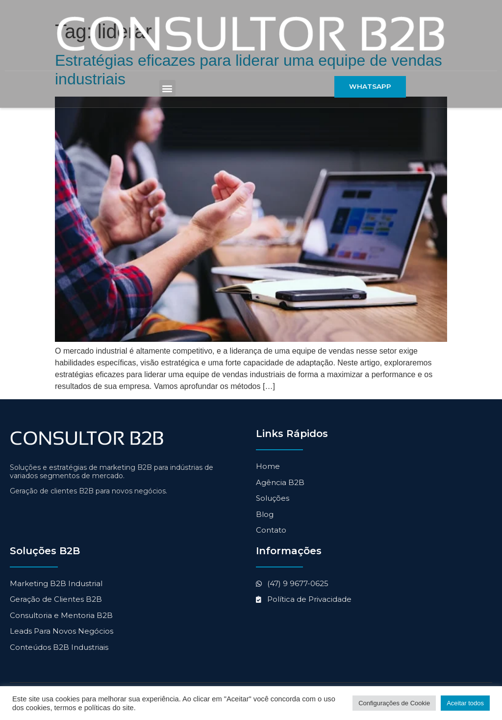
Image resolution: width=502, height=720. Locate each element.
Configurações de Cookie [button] (394, 703)
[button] (167, 88)
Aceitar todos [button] (465, 703)
